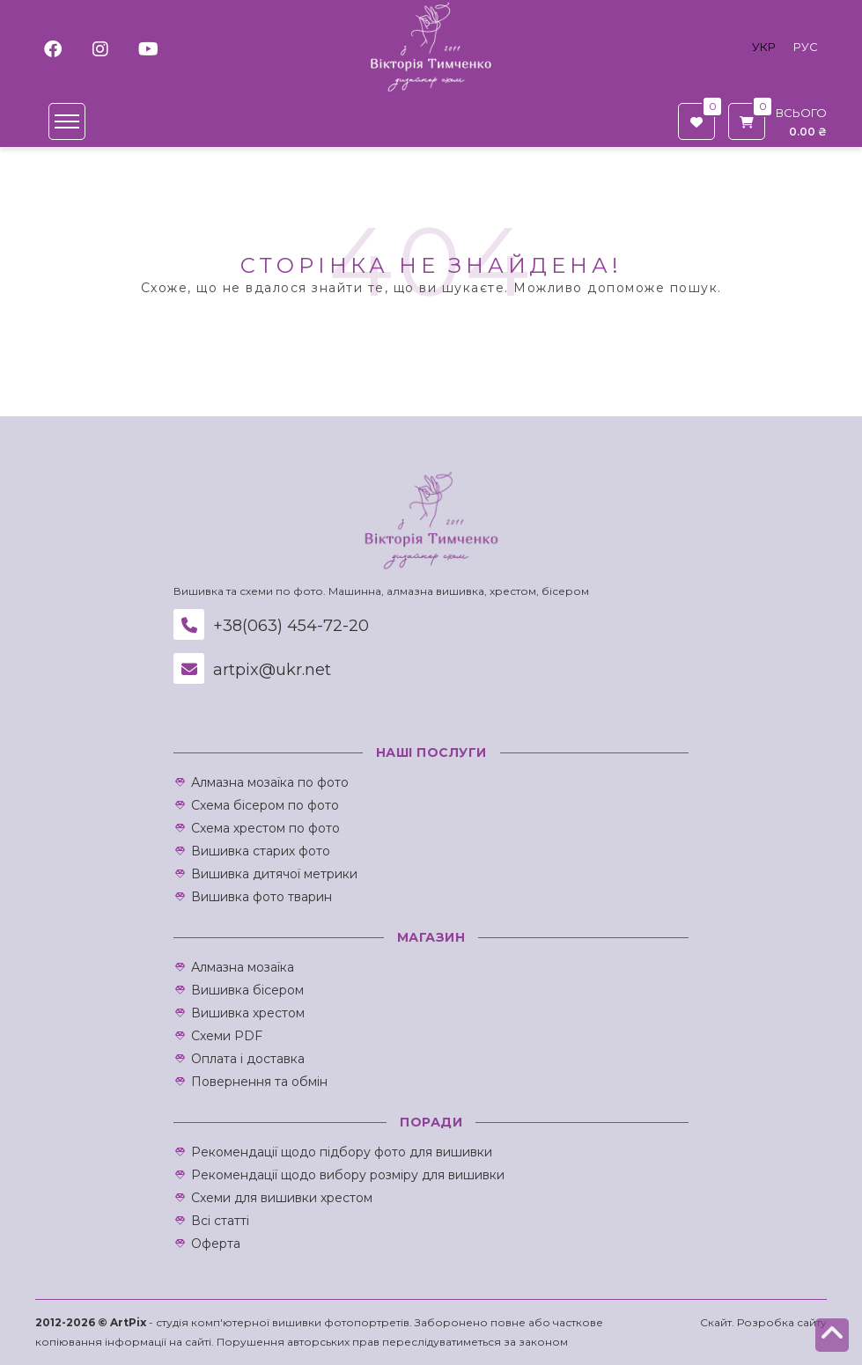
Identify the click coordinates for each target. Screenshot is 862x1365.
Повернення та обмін (259, 1082)
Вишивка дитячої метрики (274, 874)
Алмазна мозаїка (242, 967)
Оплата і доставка (248, 1059)
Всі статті (220, 1221)
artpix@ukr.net (252, 669)
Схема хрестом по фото (265, 828)
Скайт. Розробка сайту (763, 1322)
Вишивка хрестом (248, 1013)
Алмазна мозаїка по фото (270, 782)
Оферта (215, 1243)
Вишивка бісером (247, 990)
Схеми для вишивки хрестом (281, 1198)
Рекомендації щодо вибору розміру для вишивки (348, 1175)
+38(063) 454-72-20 (271, 625)
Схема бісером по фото (265, 805)
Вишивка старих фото (260, 851)
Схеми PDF (226, 1036)
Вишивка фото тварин (261, 897)
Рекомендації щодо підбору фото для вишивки (341, 1152)
